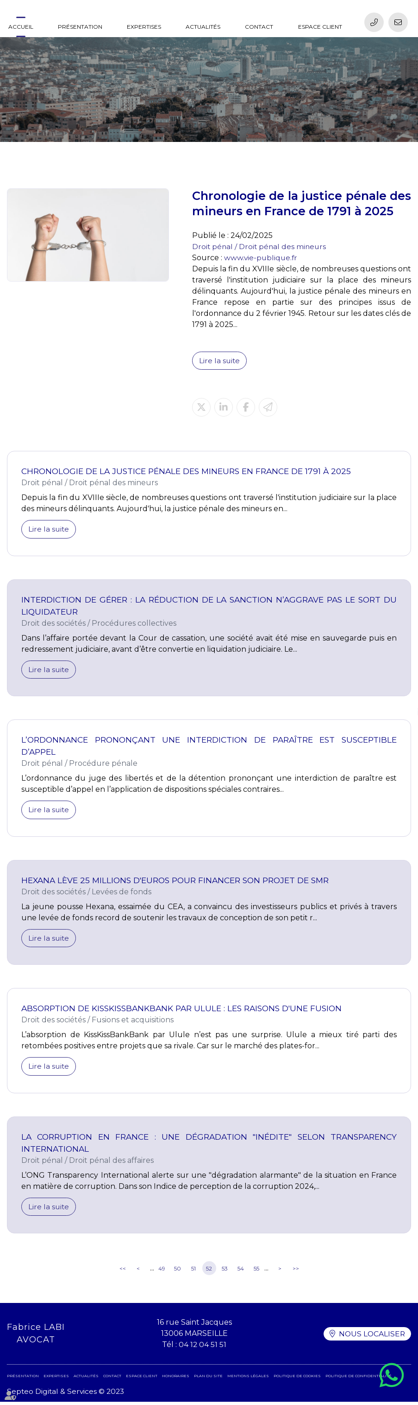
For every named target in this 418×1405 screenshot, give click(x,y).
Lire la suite (220, 360)
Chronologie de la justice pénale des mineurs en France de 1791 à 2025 (188, 471)
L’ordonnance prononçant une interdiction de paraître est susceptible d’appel (209, 747)
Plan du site (208, 1379)
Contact (259, 26)
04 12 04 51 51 (202, 1347)
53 (225, 1271)
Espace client (320, 26)
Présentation (80, 26)
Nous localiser (371, 1336)
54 (240, 1271)
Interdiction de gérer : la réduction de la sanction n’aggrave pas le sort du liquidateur (209, 606)
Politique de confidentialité (358, 1379)
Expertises (144, 26)
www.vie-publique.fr (261, 257)
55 (256, 1271)
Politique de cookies (297, 1379)
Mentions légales (248, 1379)
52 (209, 1271)
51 (193, 1271)
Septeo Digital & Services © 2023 (67, 1394)
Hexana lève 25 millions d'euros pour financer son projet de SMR (178, 881)
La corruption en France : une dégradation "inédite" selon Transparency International (209, 1145)
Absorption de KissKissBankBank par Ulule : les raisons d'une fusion (185, 1010)
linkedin (399, 712)
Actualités (203, 26)
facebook (399, 693)
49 (161, 1271)
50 (177, 1271)
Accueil (20, 26)
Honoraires (175, 1379)
